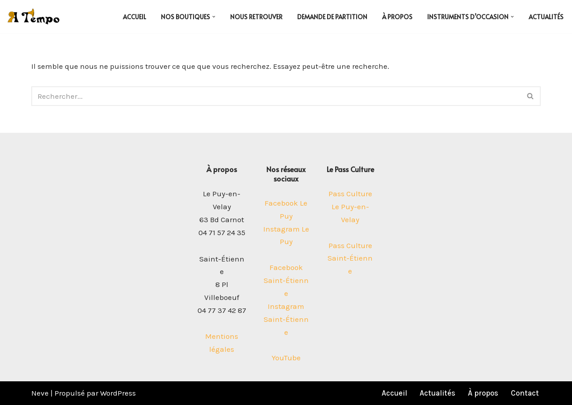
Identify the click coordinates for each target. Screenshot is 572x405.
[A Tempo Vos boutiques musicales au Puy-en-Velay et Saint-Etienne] (33, 16)
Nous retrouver (256, 17)
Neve (40, 392)
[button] (213, 16)
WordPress (118, 392)
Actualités (546, 17)
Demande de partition (332, 17)
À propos (397, 17)
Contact (525, 392)
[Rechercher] (276, 96)
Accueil (134, 17)
